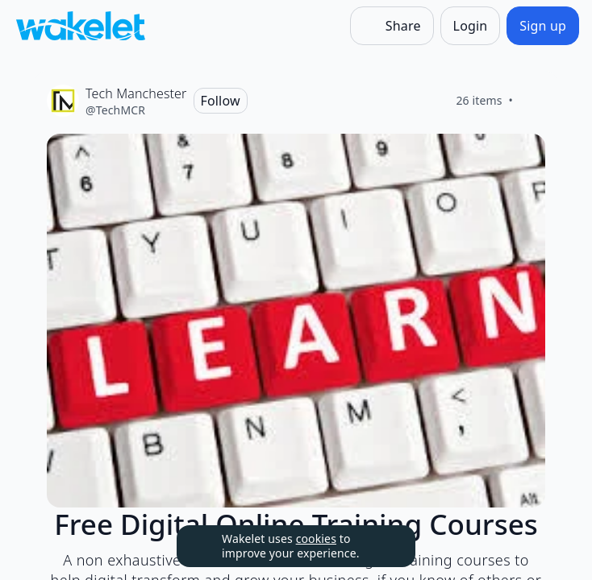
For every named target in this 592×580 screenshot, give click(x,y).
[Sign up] (543, 25)
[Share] (392, 25)
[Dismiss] (383, 546)
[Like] (532, 101)
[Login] (470, 25)
